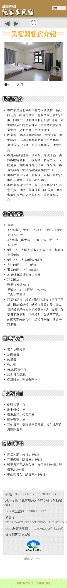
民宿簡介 (13, 99)
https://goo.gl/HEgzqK (47, 528)
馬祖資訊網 (43, 583)
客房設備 (13, 338)
